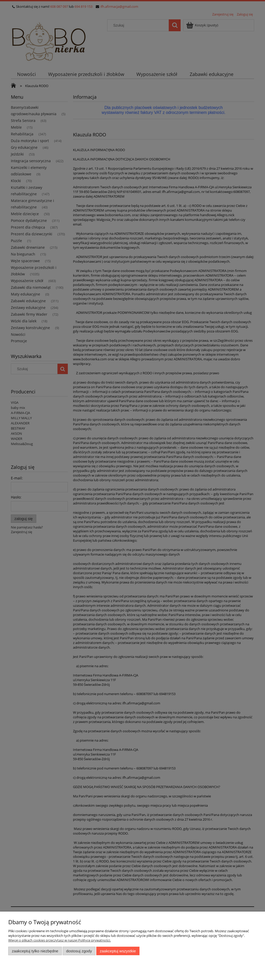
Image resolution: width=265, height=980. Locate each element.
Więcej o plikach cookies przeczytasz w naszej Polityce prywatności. (59, 940)
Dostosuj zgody (79, 951)
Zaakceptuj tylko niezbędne (35, 951)
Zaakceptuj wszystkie (118, 951)
